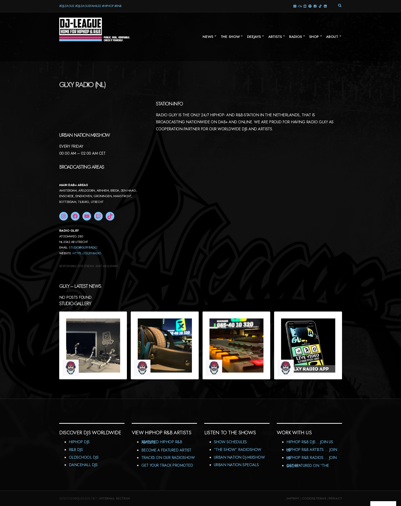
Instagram (294, 5)
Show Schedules (230, 442)
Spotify (310, 5)
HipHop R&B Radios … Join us (311, 458)
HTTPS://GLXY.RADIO (87, 253)
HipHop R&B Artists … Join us (311, 450)
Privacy (335, 498)
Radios (295, 36)
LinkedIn (325, 5)
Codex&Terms (314, 498)
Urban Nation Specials (236, 465)
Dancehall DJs (83, 465)
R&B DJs (76, 449)
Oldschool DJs (84, 457)
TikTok (320, 5)
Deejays (254, 36)
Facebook (315, 5)
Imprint (292, 498)
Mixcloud (299, 5)
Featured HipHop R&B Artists (161, 442)
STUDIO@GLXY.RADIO (83, 247)
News (208, 36)
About (332, 36)
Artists (275, 36)
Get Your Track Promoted (167, 465)
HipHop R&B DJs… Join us (309, 442)
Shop (314, 36)
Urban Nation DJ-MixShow (239, 457)
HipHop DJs (79, 442)
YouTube (304, 5)
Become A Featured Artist (166, 450)
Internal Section (114, 498)
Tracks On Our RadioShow (168, 457)
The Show (230, 36)
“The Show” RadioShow (237, 449)
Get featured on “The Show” (307, 466)
